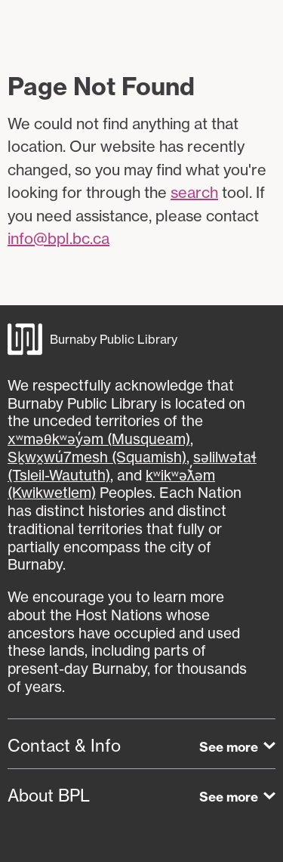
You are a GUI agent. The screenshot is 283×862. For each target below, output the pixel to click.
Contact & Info (64, 745)
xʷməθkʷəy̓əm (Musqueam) (99, 439)
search (194, 192)
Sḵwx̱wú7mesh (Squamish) (97, 457)
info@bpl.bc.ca (58, 238)
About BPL (49, 795)
